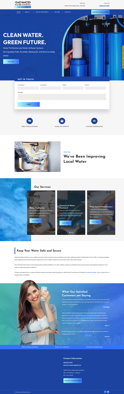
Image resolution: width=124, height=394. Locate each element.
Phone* (87, 85)
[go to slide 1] (69, 232)
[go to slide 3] (72, 232)
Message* (20, 92)
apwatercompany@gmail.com (72, 365)
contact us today (91, 272)
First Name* (21, 85)
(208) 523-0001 (104, 6)
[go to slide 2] (71, 232)
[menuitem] (19, 12)
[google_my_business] (108, 392)
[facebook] (105, 392)
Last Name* (43, 85)
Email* (64, 85)
